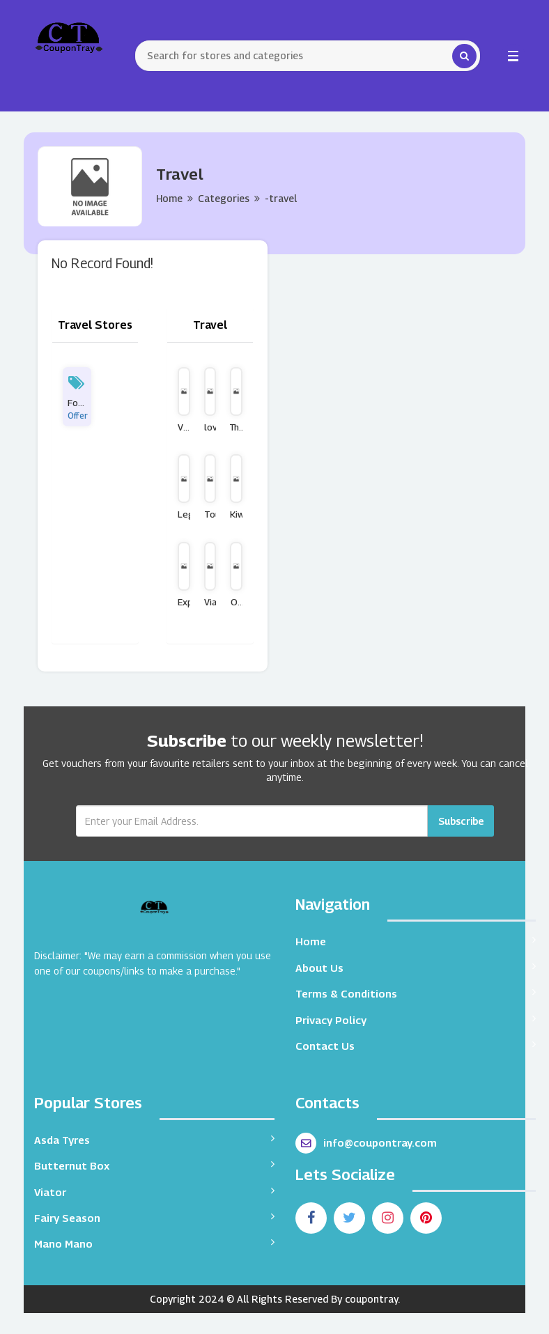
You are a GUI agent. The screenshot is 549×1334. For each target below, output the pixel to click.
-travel (281, 198)
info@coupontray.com (366, 1143)
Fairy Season (154, 1217)
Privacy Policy (415, 1019)
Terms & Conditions (415, 993)
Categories (223, 198)
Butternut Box (154, 1165)
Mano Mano (154, 1243)
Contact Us (415, 1045)
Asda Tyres (154, 1139)
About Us (415, 967)
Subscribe (461, 821)
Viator (154, 1191)
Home (169, 198)
